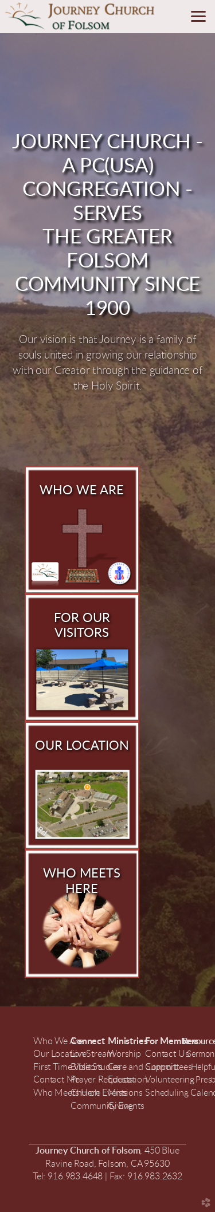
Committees (168, 1067)
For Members (173, 1041)
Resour (195, 1041)
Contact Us (168, 1053)
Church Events (99, 1092)
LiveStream (92, 1053)
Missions (125, 1092)
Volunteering (169, 1079)
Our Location (58, 1053)
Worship (124, 1053)
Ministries (127, 1041)
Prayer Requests (102, 1079)
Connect (88, 1041)
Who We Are (58, 1041)
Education (127, 1079)
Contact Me (56, 1079)
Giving (120, 1106)
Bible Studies (96, 1067)
